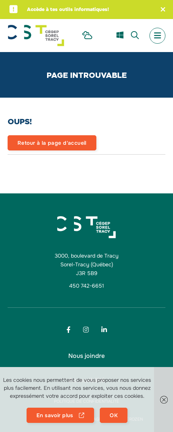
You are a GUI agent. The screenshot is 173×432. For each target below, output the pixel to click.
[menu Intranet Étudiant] (87, 35)
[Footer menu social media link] (68, 329)
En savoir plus (54, 415)
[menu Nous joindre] (86, 356)
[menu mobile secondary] (157, 36)
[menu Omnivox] (104, 35)
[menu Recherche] (135, 35)
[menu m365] (120, 35)
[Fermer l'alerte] (163, 9)
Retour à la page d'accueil (51, 142)
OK (114, 415)
